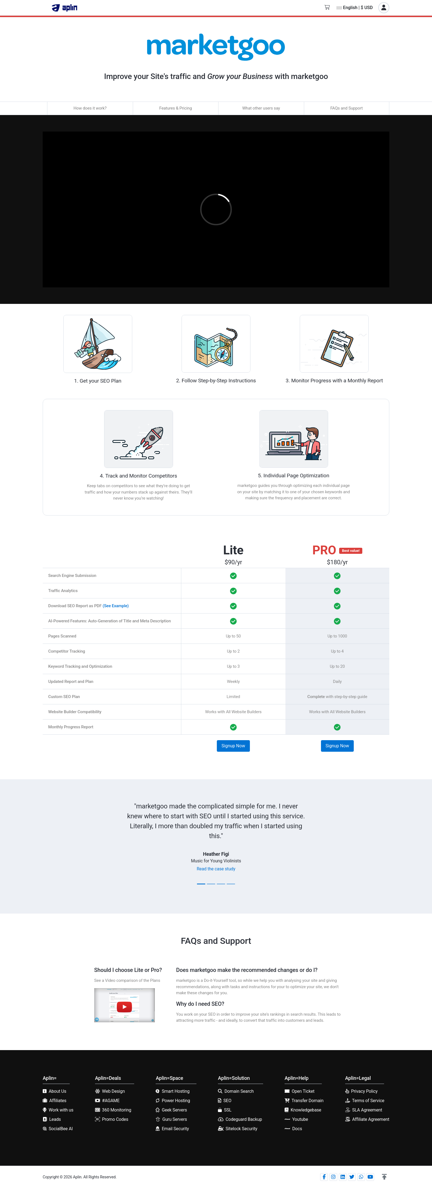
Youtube (300, 1119)
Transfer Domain (307, 1100)
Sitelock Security (241, 1128)
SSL (227, 1110)
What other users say (261, 108)
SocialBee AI (61, 1128)
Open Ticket (303, 1091)
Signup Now (233, 745)
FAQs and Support (346, 108)
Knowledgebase (306, 1110)
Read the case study (216, 868)
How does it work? (90, 108)
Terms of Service (368, 1100)
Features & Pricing (175, 108)
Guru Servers (174, 1119)
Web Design (113, 1091)
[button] (384, 1177)
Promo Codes (115, 1119)
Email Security (175, 1128)
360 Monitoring (116, 1110)
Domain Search (239, 1091)
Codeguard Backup (244, 1119)
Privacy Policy (364, 1091)
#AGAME (111, 1100)
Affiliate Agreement (370, 1119)
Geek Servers (174, 1110)
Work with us (61, 1110)
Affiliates (57, 1100)
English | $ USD (354, 7)
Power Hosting (176, 1100)
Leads (55, 1119)
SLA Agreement (367, 1110)
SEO (227, 1100)
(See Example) (115, 605)
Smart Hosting (176, 1091)
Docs (297, 1128)
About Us (57, 1091)
